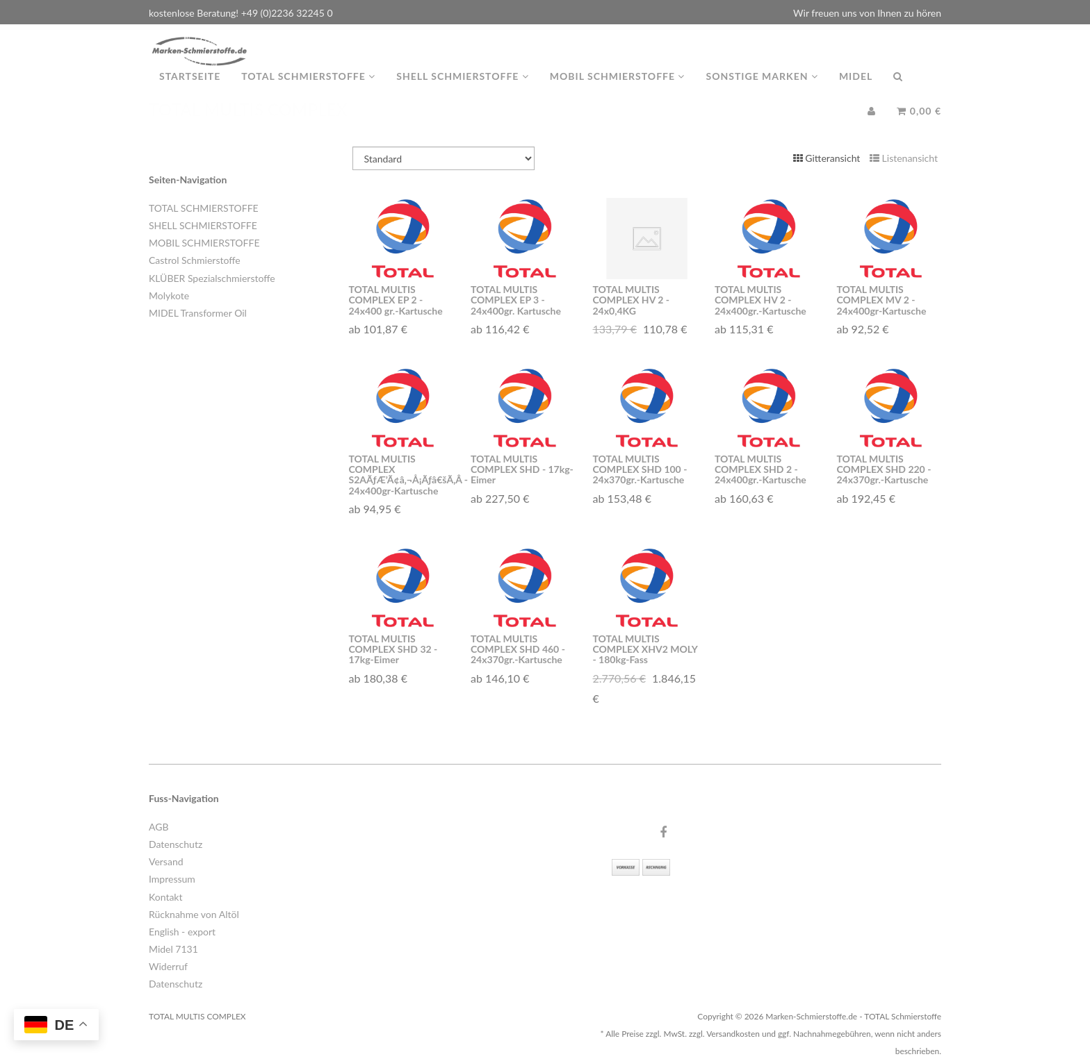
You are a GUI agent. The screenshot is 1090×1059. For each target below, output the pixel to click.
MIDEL (855, 90)
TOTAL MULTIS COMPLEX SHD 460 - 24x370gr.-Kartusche (518, 649)
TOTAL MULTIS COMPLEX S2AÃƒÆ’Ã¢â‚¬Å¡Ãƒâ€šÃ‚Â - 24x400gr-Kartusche (403, 475)
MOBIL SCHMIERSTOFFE (204, 243)
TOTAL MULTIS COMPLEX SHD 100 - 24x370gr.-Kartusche (640, 469)
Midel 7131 (173, 949)
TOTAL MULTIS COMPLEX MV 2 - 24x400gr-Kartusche (882, 300)
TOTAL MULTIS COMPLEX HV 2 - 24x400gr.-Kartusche (760, 300)
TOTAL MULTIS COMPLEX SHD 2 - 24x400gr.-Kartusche (760, 469)
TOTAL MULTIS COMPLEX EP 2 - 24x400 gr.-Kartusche (396, 300)
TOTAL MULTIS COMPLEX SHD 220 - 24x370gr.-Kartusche (884, 469)
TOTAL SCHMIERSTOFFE (204, 208)
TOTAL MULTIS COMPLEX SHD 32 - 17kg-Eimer (393, 649)
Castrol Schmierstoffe (195, 260)
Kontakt (166, 897)
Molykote (169, 295)
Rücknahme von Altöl (194, 914)
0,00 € (919, 125)
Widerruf (168, 966)
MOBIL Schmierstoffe (617, 90)
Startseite (189, 90)
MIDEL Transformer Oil (198, 313)
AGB (159, 827)
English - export (182, 931)
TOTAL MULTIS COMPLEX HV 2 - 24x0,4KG (631, 300)
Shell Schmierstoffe (462, 90)
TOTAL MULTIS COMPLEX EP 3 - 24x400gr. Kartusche (516, 300)
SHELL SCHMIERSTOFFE (203, 225)
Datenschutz (175, 844)
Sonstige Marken (762, 90)
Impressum (172, 879)
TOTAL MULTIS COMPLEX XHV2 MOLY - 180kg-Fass (645, 649)
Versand (166, 861)
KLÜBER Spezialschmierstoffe (212, 278)
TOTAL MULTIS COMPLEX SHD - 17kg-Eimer (522, 469)
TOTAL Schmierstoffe (308, 90)
